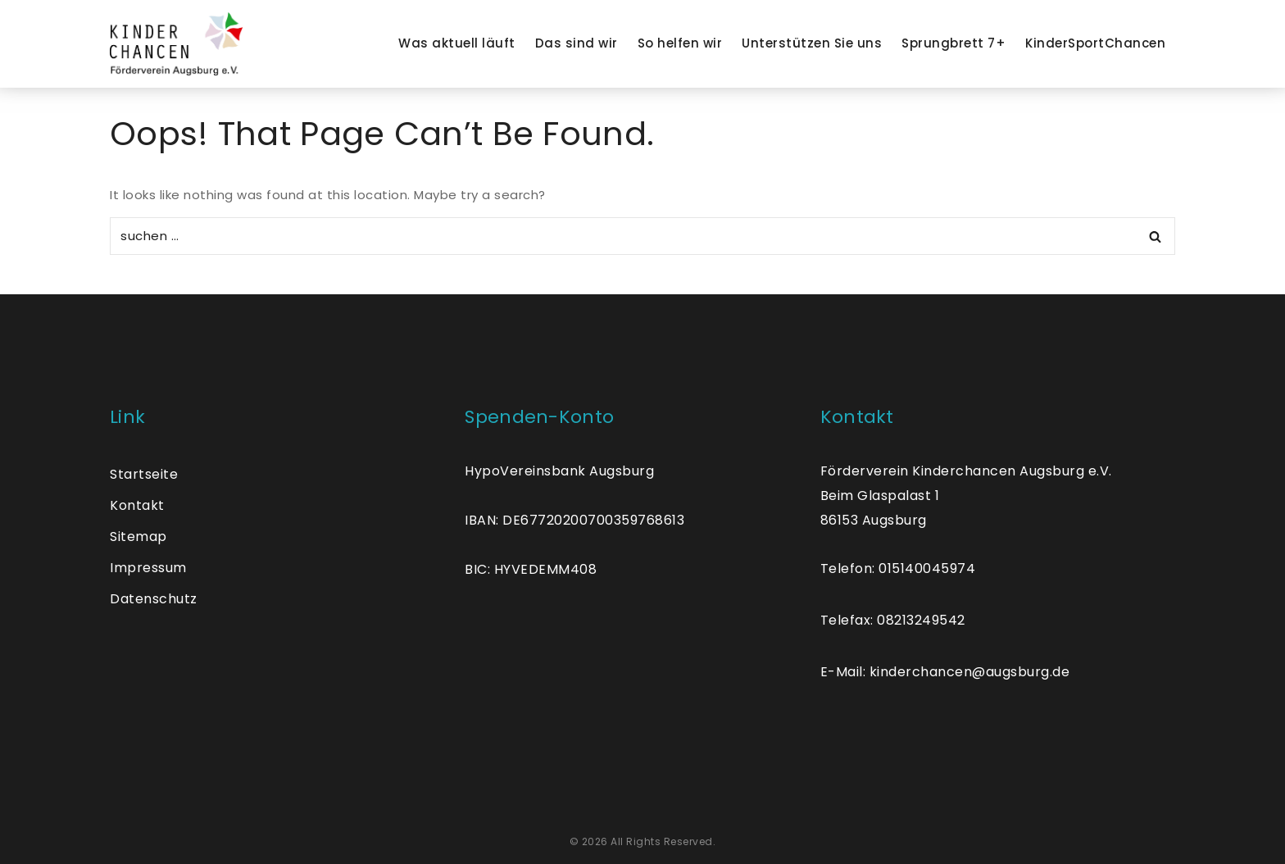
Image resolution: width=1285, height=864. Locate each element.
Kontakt (137, 505)
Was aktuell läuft (456, 43)
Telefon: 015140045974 (898, 568)
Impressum (148, 567)
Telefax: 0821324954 (889, 620)
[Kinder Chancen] (176, 43)
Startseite (144, 474)
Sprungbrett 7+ (953, 43)
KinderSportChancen (1095, 43)
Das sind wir (576, 43)
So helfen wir (680, 43)
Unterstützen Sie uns (812, 43)
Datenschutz (154, 598)
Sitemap (138, 536)
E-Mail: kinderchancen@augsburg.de (945, 671)
